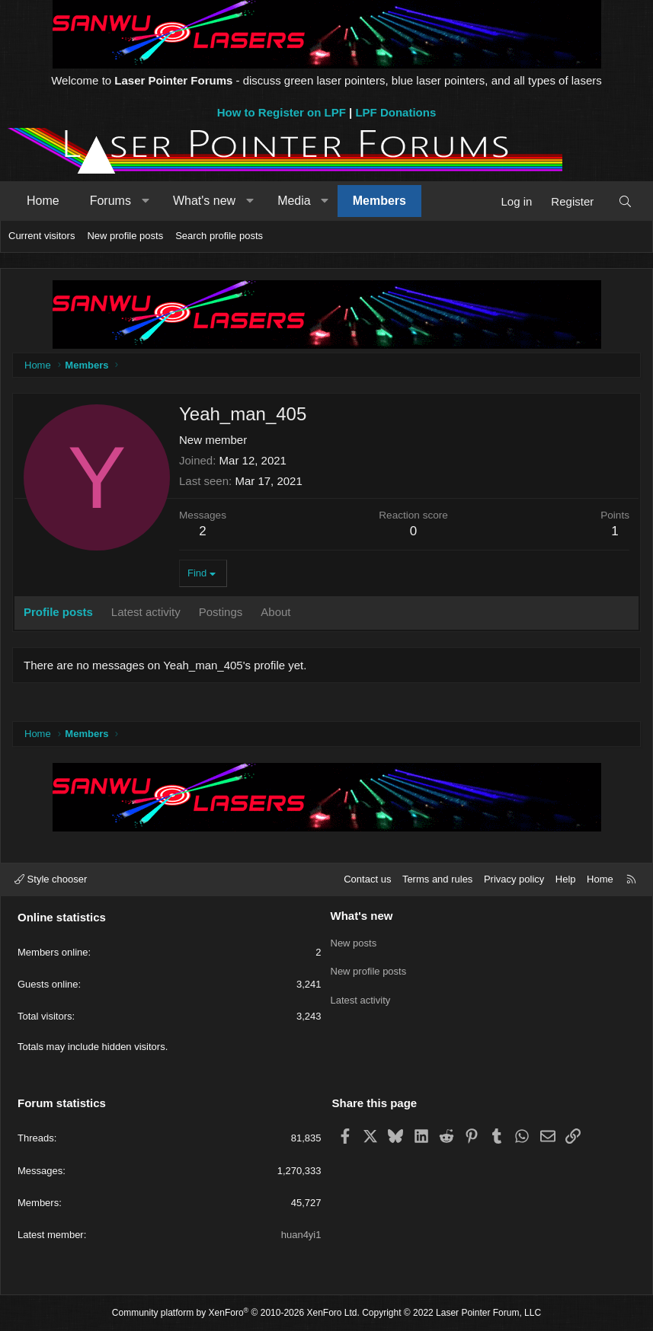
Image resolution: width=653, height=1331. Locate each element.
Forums (110, 200)
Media (294, 200)
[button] (145, 201)
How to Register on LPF (281, 112)
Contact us (367, 879)
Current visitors (41, 235)
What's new (204, 200)
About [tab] (275, 611)
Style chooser (50, 879)
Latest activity (361, 996)
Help (565, 879)
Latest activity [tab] (146, 611)
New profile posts (125, 235)
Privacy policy (514, 879)
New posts (354, 941)
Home (43, 200)
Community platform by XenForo (236, 1312)
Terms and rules (437, 879)
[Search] (625, 201)
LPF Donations (395, 112)
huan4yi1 (301, 1234)
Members (379, 200)
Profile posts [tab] (58, 611)
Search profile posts (219, 235)
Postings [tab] (221, 611)
